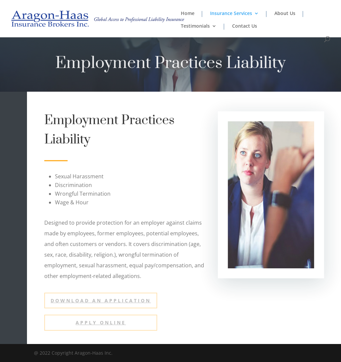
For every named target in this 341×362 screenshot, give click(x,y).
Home (187, 13)
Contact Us (244, 26)
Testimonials (195, 26)
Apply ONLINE (101, 322)
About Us (284, 13)
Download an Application (101, 300)
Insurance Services (231, 13)
